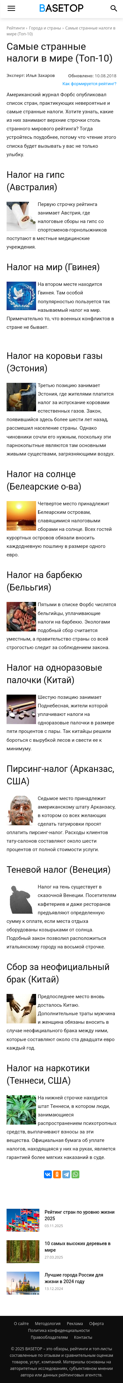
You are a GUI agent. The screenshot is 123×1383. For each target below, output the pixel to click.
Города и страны (45, 28)
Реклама (75, 1323)
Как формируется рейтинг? (89, 83)
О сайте (21, 1323)
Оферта (96, 1323)
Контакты (83, 1337)
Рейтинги (16, 28)
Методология (48, 1323)
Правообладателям (49, 1337)
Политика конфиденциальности (59, 1330)
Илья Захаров (40, 75)
